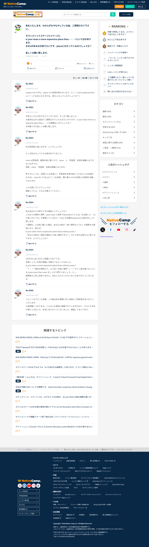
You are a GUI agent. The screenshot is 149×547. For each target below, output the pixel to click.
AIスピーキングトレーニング (62, 484)
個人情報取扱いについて (110, 515)
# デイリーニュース (111, 192)
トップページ (57, 461)
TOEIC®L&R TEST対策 (60, 481)
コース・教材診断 (70, 478)
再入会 (140, 6)
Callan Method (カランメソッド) (114, 478)
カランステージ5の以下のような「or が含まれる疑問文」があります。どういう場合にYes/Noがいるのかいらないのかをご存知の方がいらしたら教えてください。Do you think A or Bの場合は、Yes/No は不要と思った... (55, 367)
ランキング (56, 494)
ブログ (75, 488)
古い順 (84, 78)
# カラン (106, 177)
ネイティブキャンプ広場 (61, 488)
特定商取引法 (93, 515)
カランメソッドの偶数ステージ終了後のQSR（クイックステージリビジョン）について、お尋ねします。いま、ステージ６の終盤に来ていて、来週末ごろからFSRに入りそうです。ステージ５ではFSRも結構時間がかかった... (55, 416)
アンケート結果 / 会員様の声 (80, 504)
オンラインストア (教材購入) (90, 478)
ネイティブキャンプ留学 (136, 2)
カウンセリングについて (113, 494)
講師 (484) (107, 111)
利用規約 (82, 515)
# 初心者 (106, 197)
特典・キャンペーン (59, 504)
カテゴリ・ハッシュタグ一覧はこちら (114, 207)
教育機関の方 (105, 2)
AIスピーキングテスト (83, 484)
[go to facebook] (24, 486)
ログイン (130, 6)
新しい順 (76, 78)
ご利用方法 (71, 468)
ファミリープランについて (61, 471)
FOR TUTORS (119, 2)
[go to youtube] (29, 486)
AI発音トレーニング (101, 484)
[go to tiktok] (38, 486)
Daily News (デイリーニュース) (102, 481)
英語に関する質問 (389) (113, 142)
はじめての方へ (58, 468)
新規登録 (119, 6)
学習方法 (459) (109, 127)
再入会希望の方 (95, 461)
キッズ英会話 (53, 2)
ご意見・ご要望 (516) (112, 147)
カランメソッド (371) (112, 121)
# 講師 (105, 182)
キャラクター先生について (61, 498)
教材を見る (56, 478)
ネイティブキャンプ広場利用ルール (113, 213)
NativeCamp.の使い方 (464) (114, 132)
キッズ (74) (107, 137)
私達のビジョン (71, 518)
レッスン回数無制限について (89, 468)
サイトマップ (57, 515)
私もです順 (94, 78)
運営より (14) (108, 152)
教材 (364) (107, 116)
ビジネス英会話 (81, 2)
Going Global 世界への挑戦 (102, 504)
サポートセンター (80, 508)
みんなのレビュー (70, 494)
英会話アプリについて (104, 471)
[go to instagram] (34, 486)
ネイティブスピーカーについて (91, 494)
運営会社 (70, 515)
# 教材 (105, 187)
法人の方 (93, 2)
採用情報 (57, 518)
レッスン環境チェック (80, 481)
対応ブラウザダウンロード (83, 471)
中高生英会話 (66, 2)
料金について (107, 468)
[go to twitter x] (20, 486)
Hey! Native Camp (118, 484)
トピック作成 (126, 14)
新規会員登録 (70, 461)
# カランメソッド (110, 171)
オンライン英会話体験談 (61, 508)
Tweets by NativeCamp (106, 236)
